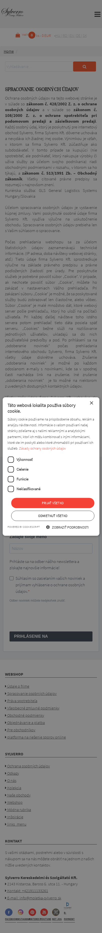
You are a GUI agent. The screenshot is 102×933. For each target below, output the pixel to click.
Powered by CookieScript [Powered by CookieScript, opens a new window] (24, 527)
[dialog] (51, 466)
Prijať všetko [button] (52, 503)
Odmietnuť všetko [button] (52, 516)
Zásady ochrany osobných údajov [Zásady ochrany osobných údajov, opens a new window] (42, 448)
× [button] (91, 403)
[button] (67, 527)
